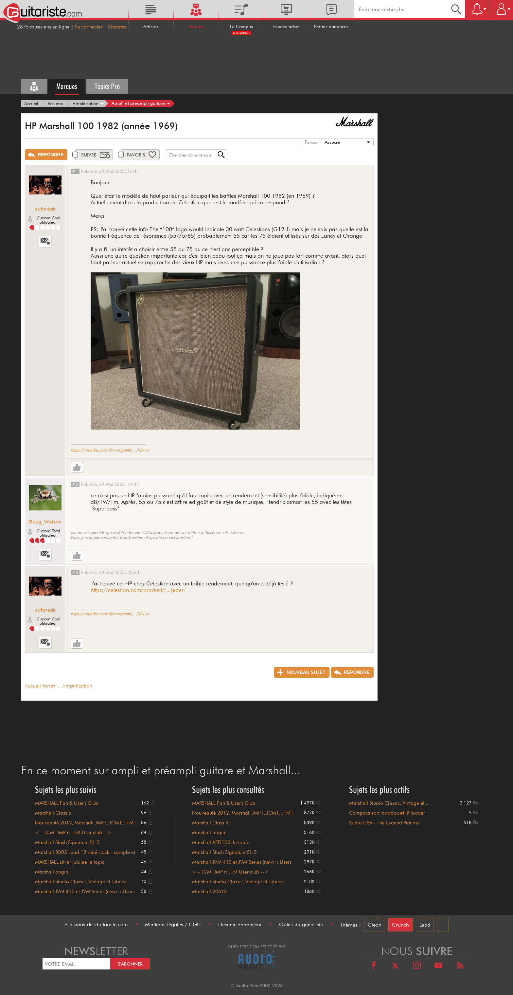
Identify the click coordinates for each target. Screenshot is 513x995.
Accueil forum (41, 686)
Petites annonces (331, 26)
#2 (75, 484)
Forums (195, 26)
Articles (150, 26)
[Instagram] (417, 966)
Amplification (77, 686)
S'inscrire (117, 27)
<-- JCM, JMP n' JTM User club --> (73, 833)
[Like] (77, 467)
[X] (395, 966)
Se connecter (88, 27)
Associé (332, 142)
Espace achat (286, 26)
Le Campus (241, 26)
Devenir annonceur (240, 924)
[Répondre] (46, 154)
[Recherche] (456, 9)
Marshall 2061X (209, 891)
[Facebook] (373, 966)
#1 (75, 171)
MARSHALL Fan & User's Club (66, 803)
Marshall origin (51, 872)
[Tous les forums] (34, 86)
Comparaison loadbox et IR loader (387, 813)
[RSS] (460, 966)
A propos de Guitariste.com (96, 924)
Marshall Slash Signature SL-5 (67, 842)
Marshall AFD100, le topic (220, 842)
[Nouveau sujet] (301, 672)
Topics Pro (107, 86)
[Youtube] (438, 966)
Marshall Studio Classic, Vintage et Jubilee (81, 882)
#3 (75, 572)
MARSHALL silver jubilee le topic (69, 862)
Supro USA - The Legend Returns (384, 823)
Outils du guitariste (301, 924)
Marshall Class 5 (53, 813)
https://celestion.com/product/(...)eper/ (138, 590)
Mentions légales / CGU (173, 924)
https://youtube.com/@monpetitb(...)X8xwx (110, 449)
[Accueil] (31, 103)
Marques (66, 86)
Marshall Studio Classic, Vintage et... (388, 803)
